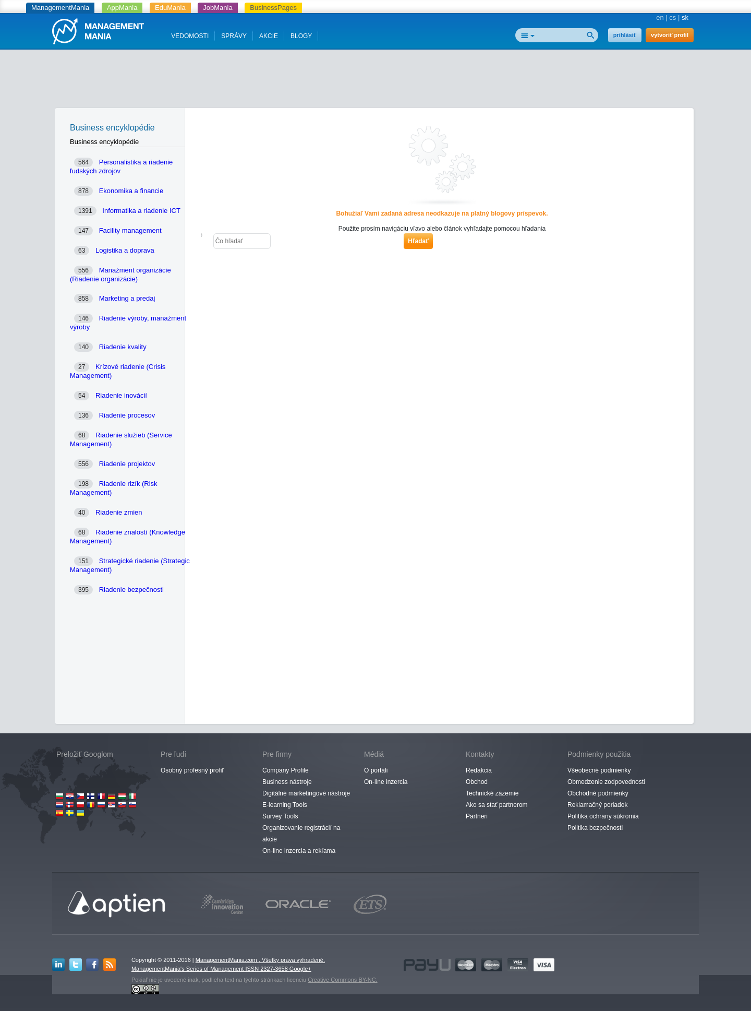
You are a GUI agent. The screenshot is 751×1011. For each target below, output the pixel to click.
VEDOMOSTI (190, 36)
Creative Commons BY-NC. (342, 980)
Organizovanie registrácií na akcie (301, 833)
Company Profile (285, 770)
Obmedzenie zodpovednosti (606, 782)
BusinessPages (273, 7)
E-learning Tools (284, 804)
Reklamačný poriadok (597, 804)
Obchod (477, 782)
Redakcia (479, 770)
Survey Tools (280, 816)
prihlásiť (624, 35)
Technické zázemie (492, 793)
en (659, 17)
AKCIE (268, 36)
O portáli (375, 770)
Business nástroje (287, 782)
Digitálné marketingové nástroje (306, 793)
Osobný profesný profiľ (192, 770)
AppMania (122, 7)
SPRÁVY (234, 36)
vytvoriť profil (669, 35)
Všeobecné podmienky (599, 770)
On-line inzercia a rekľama (298, 850)
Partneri (477, 816)
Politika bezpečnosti (595, 827)
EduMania (170, 7)
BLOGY (301, 36)
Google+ (300, 969)
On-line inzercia (385, 782)
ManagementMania (60, 7)
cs (672, 17)
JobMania (217, 7)
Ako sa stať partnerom (497, 804)
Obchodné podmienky (597, 793)
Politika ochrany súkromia (603, 816)
